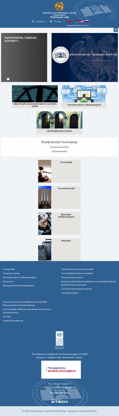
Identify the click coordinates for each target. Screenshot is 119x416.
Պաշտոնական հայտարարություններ (77, 269)
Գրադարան (8, 281)
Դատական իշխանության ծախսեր (76, 289)
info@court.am (69, 387)
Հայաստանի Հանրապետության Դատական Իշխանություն (59, 15)
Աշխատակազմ (59, 151)
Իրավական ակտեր (11, 273)
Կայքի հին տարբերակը (13, 321)
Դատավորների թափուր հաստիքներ (77, 273)
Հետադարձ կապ (59, 392)
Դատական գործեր (69, 293)
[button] (8, 79)
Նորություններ (9, 269)
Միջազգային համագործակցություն (18, 285)
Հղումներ (7, 316)
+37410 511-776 (51, 387)
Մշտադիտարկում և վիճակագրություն (19, 277)
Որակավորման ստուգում (72, 277)
